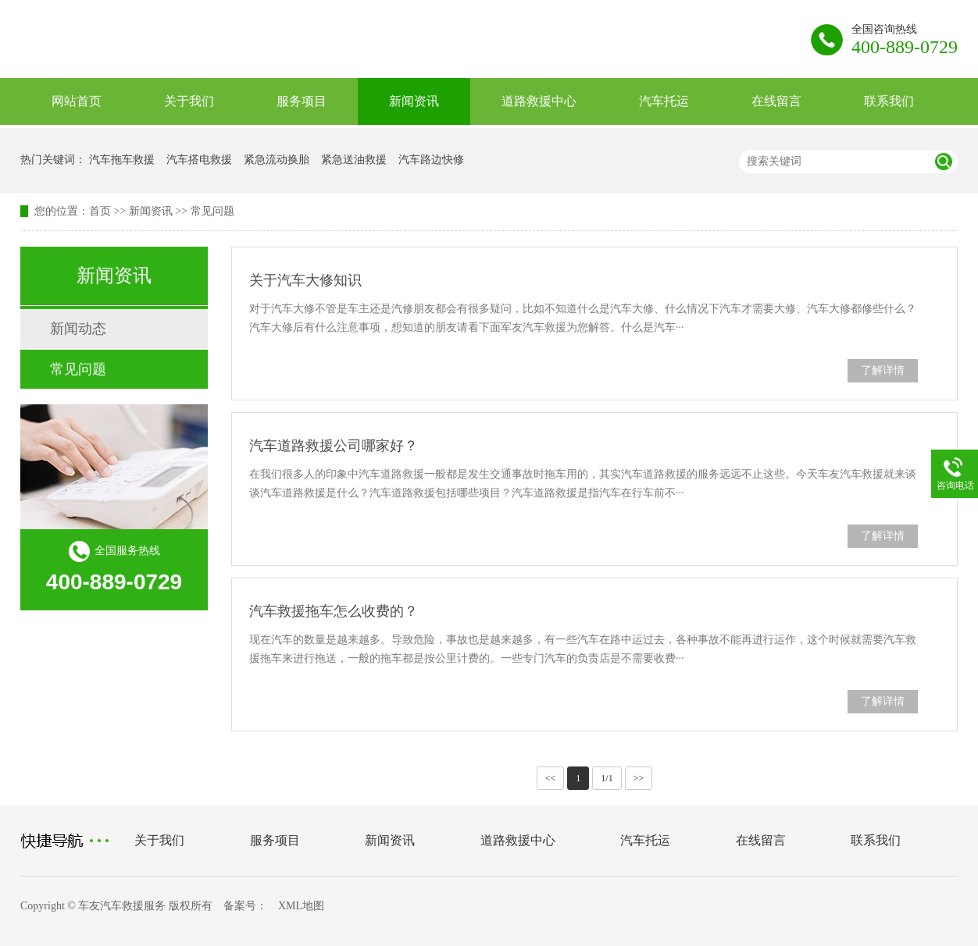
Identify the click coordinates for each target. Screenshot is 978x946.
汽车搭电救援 (199, 159)
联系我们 (889, 101)
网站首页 (77, 101)
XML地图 (301, 906)
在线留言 (776, 101)
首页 (100, 211)
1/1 (606, 778)
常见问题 (212, 211)
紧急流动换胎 (276, 159)
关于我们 (189, 101)
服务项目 (302, 101)
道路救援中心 (538, 101)
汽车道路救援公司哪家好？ (333, 445)
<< (550, 778)
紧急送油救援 (354, 159)
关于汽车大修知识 (305, 280)
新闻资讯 (414, 101)
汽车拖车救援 (122, 159)
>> (639, 778)
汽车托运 (664, 101)
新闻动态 (78, 328)
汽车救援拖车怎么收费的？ (333, 611)
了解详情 (883, 370)
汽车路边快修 (431, 159)
